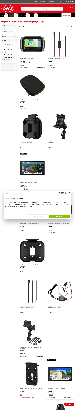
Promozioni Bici (4, 390)
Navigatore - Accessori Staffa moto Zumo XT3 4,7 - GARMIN (63, 245)
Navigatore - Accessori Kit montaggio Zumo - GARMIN (45, 116)
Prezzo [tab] (4, 40)
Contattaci (53, 1)
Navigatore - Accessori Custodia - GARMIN (63, 50)
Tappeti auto (23, 390)
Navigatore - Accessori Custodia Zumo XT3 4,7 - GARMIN (45, 245)
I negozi (3, 377)
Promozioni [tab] (5, 65)
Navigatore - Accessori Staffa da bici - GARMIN (63, 277)
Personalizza (37, 216)
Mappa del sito (4, 392)
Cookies (59, 387)
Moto (7, 19)
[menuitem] (4, 15)
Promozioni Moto (5, 387)
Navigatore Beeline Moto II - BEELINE (25, 309)
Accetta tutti (59, 216)
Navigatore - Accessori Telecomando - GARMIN (64, 179)
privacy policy (46, 352)
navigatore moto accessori (35, 328)
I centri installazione (5, 380)
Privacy (59, 385)
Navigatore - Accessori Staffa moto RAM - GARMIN (45, 83)
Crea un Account (43, 1)
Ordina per (21, 26)
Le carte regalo (4, 382)
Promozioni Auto (5, 385)
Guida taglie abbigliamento (45, 390)
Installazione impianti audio (45, 385)
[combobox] (42, 9)
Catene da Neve (23, 380)
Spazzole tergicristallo (25, 392)
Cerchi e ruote (42, 380)
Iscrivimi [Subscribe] (37, 356)
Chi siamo (3, 375)
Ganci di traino (42, 382)
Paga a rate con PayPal (62, 380)
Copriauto (22, 382)
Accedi (35, 1)
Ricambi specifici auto (43, 375)
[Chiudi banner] (69, 193)
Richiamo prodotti (61, 392)
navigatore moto (23, 328)
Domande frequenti (61, 377)
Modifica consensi (61, 390)
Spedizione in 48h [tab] (6, 69)
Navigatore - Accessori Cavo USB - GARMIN (26, 115)
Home (2, 19)
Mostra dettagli (63, 212)
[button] (67, 8)
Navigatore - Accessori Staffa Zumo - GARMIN (63, 115)
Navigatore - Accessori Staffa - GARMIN (26, 179)
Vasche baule (23, 387)
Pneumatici (41, 377)
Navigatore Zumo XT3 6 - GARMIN (27, 244)
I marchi (21, 375)
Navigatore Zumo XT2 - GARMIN (64, 82)
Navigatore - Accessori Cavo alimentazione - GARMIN (45, 51)
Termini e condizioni (61, 382)
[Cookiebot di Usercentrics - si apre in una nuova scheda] (60, 193)
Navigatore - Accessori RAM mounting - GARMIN (64, 147)
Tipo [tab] (3, 25)
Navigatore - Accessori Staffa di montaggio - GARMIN (26, 83)
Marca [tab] (4, 36)
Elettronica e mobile (15, 19)
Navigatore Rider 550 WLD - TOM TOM (26, 50)
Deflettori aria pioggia (25, 385)
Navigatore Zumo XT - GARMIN (45, 179)
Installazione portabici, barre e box (46, 387)
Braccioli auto (23, 394)
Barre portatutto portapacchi (26, 377)
